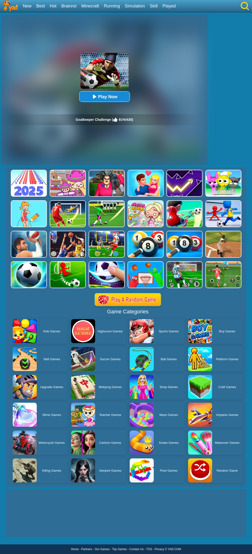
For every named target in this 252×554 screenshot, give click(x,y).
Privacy (159, 549)
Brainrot (68, 6)
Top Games (119, 549)
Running (112, 6)
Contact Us (136, 549)
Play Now (104, 97)
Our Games (102, 549)
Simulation (135, 6)
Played (169, 6)
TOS (149, 549)
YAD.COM (174, 549)
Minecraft (90, 6)
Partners (86, 549)
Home (75, 549)
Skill (154, 6)
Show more (22, 528)
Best (40, 6)
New (27, 6)
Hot (53, 6)
